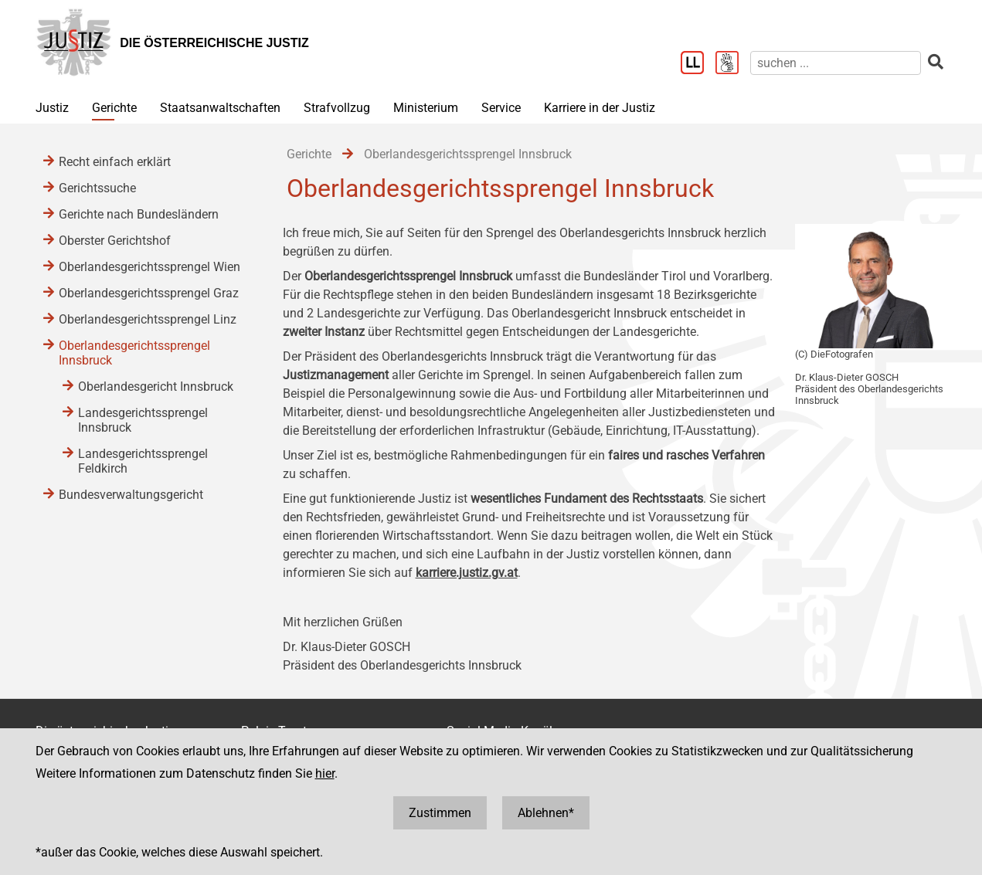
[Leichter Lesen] (698, 64)
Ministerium (425, 107)
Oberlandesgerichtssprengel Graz (149, 293)
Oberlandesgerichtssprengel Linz (147, 319)
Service (501, 107)
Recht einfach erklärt (115, 161)
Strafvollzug (337, 107)
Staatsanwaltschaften (220, 107)
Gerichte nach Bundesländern (139, 214)
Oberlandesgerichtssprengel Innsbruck (134, 353)
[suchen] (835, 63)
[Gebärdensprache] (732, 64)
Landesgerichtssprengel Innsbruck (143, 420)
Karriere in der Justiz (599, 107)
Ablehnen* (546, 812)
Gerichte (114, 107)
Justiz (52, 107)
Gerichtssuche (97, 188)
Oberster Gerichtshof (115, 240)
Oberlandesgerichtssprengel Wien (149, 266)
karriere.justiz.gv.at (467, 572)
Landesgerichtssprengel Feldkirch (143, 461)
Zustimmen (440, 812)
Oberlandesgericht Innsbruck (155, 386)
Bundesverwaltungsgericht (131, 494)
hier (325, 773)
